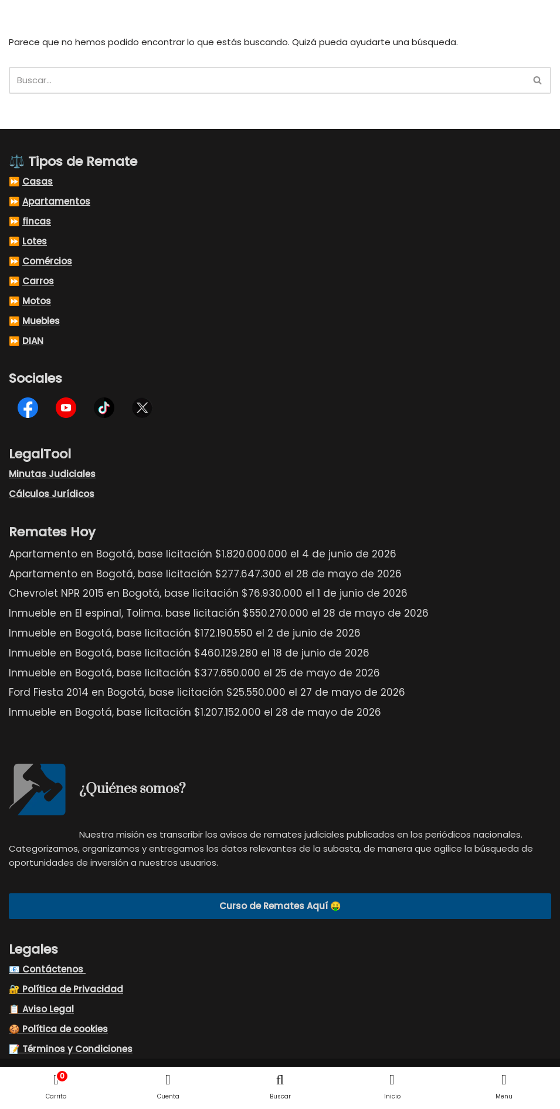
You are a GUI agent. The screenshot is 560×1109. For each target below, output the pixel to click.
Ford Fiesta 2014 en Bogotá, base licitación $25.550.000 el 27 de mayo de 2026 (207, 693)
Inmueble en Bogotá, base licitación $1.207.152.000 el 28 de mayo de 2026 (195, 713)
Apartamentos (56, 202)
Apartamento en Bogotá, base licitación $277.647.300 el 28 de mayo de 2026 (205, 574)
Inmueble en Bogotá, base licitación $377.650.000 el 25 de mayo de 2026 (194, 673)
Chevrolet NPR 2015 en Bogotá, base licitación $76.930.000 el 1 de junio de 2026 (208, 594)
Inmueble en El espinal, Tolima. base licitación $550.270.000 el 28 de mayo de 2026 (219, 614)
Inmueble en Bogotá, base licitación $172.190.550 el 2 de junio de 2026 (185, 634)
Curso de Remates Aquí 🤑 (280, 906)
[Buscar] (267, 80)
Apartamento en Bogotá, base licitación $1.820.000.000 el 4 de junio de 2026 (202, 554)
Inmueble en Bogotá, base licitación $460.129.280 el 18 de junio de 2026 (189, 654)
